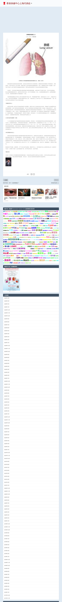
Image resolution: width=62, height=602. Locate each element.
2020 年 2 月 (6, 494)
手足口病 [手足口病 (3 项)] (31, 190)
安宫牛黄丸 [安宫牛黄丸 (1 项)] (33, 213)
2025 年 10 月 (7, 292)
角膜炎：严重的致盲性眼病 (10, 175)
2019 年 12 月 (7, 500)
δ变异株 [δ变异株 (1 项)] (44, 234)
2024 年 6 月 (6, 339)
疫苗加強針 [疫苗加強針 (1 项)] (5, 209)
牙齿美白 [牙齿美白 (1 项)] (31, 199)
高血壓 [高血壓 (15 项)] (6, 229)
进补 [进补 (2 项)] (20, 211)
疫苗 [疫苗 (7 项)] (31, 216)
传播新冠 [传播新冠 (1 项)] (32, 225)
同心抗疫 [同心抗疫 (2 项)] (21, 209)
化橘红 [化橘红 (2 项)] (53, 230)
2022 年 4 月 (6, 417)
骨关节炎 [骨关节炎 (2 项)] (54, 197)
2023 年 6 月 (6, 375)
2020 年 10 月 (7, 470)
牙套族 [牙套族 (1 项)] (47, 227)
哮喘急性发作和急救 (37, 174)
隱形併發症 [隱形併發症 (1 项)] (36, 237)
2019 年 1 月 (6, 532)
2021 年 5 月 (6, 449)
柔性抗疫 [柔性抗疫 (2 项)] (45, 232)
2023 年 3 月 (6, 384)
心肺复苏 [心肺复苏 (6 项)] (35, 234)
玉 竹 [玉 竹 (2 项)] (32, 237)
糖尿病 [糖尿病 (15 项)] (40, 194)
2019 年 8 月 (6, 512)
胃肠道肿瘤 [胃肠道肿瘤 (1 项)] (34, 188)
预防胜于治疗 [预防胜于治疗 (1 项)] (11, 190)
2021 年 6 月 (6, 446)
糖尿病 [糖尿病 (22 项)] (41, 229)
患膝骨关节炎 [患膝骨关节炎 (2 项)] (10, 202)
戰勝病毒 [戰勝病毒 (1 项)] (9, 218)
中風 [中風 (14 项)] (38, 227)
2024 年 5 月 (6, 342)
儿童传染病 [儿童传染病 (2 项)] (12, 199)
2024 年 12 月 (7, 322)
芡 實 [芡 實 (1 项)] (9, 209)
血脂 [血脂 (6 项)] (14, 213)
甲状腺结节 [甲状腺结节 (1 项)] (26, 190)
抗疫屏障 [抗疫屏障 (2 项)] (15, 188)
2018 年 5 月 (6, 556)
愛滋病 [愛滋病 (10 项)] (6, 239)
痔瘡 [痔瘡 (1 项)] (38, 188)
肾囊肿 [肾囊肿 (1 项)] (56, 211)
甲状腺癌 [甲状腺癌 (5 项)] (22, 204)
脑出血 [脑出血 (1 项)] (29, 202)
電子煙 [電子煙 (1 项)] (45, 225)
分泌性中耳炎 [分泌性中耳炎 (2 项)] (6, 225)
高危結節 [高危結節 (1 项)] (24, 216)
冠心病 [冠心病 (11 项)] (37, 190)
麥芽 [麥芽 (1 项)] (54, 195)
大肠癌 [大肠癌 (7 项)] (47, 190)
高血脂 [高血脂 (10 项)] (53, 199)
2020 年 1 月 (6, 497)
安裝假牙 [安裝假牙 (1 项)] (21, 202)
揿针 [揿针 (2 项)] (50, 223)
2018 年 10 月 (7, 541)
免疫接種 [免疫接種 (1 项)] (55, 227)
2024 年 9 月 (6, 330)
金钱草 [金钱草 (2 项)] (6, 192)
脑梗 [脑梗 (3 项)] (22, 192)
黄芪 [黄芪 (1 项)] (30, 237)
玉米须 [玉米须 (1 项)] (36, 220)
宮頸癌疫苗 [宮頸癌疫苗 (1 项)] (34, 230)
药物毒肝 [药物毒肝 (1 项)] (36, 197)
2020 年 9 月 (6, 473)
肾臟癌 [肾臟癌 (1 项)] (33, 218)
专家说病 (34, 13)
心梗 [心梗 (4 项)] (22, 207)
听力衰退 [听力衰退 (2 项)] (36, 216)
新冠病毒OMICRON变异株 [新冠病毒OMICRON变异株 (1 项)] (27, 195)
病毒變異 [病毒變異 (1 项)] (26, 234)
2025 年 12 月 (7, 286)
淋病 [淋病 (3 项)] (36, 223)
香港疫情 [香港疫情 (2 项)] (25, 223)
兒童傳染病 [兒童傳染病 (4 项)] (53, 220)
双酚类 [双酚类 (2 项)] (45, 218)
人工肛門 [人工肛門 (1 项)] (55, 204)
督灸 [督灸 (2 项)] (14, 220)
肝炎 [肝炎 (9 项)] (42, 211)
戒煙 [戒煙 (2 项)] (4, 232)
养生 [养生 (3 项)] (19, 206)
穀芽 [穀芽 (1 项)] (40, 188)
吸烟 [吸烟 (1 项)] (55, 188)
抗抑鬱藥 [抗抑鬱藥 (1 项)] (40, 216)
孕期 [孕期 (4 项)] (20, 195)
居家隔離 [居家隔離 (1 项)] (54, 225)
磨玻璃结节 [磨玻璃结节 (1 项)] (37, 232)
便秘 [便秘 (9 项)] (46, 188)
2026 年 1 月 (6, 283)
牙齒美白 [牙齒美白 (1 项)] (42, 199)
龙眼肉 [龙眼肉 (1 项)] (10, 195)
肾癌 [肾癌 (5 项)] (13, 195)
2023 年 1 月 (6, 390)
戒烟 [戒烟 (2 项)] (51, 204)
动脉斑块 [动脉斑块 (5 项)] (16, 227)
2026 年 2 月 (6, 280)
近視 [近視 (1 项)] (36, 199)
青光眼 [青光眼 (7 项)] (47, 204)
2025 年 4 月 (6, 310)
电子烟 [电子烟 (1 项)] (10, 192)
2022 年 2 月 (6, 423)
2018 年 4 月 (6, 559)
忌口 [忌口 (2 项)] (34, 211)
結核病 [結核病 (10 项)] (33, 204)
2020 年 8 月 (6, 476)
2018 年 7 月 (6, 550)
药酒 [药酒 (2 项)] (39, 225)
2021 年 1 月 (6, 461)
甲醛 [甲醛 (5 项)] (48, 192)
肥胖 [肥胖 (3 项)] (31, 230)
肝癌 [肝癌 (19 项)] (50, 229)
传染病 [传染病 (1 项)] (17, 213)
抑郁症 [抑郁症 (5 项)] (29, 223)
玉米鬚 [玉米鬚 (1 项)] (16, 195)
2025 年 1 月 (6, 319)
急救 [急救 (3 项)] (5, 202)
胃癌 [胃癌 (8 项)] (53, 216)
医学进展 (6, 584)
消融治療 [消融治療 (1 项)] (11, 227)
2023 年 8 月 (6, 369)
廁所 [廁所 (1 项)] (51, 190)
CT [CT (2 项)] (46, 230)
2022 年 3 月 (6, 420)
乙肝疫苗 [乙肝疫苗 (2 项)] (15, 206)
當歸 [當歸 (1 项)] (34, 199)
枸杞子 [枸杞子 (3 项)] (15, 225)
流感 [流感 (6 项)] (9, 204)
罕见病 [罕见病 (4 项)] (8, 234)
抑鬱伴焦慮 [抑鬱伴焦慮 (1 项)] (48, 209)
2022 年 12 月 (7, 393)
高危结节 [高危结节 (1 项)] (57, 213)
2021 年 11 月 (7, 431)
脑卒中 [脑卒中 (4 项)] (40, 220)
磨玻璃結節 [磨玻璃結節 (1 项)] (45, 206)
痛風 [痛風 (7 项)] (52, 223)
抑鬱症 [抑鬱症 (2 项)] (22, 234)
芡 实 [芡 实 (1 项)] (37, 213)
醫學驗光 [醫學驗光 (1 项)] (30, 234)
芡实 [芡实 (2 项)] (33, 223)
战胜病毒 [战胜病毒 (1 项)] (47, 237)
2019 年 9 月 (6, 509)
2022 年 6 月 (6, 411)
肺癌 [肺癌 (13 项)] (27, 229)
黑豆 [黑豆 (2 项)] (48, 220)
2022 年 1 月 (6, 425)
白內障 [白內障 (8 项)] (35, 192)
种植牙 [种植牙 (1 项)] (41, 225)
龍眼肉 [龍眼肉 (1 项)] (54, 192)
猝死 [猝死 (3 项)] (55, 202)
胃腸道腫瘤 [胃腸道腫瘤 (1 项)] (38, 211)
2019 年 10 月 (7, 506)
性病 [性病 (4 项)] (51, 192)
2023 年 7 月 (6, 372)
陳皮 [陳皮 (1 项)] (58, 204)
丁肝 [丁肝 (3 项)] (12, 237)
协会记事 (6, 593)
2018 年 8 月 (6, 547)
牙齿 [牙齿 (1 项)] (29, 216)
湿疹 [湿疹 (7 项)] (44, 209)
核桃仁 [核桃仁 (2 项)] (22, 190)
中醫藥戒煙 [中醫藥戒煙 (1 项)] (22, 239)
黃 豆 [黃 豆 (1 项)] (40, 213)
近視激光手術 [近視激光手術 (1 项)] (43, 192)
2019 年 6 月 (6, 518)
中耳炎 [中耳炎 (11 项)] (14, 204)
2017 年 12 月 (7, 571)
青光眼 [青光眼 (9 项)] (7, 222)
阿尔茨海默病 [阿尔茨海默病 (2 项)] (28, 227)
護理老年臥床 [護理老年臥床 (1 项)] (51, 188)
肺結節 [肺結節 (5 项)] (49, 197)
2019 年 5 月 (6, 521)
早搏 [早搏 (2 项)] (26, 188)
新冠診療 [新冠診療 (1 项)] (48, 234)
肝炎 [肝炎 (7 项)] (38, 204)
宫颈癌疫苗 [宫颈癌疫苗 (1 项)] (26, 209)
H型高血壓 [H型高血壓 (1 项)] (15, 239)
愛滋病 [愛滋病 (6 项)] (16, 202)
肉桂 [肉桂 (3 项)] (21, 237)
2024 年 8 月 (6, 333)
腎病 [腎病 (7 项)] (47, 213)
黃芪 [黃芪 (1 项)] (21, 216)
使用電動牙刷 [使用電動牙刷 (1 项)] (22, 227)
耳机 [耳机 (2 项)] (13, 192)
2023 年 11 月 (7, 360)
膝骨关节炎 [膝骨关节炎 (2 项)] (14, 218)
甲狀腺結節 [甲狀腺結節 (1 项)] (19, 218)
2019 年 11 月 (7, 503)
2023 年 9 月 (6, 366)
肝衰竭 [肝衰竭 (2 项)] (19, 230)
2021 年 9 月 (6, 437)
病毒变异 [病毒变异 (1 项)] (11, 213)
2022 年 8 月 (6, 405)
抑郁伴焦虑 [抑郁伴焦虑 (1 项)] (12, 234)
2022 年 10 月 (7, 399)
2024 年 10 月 (7, 327)
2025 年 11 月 (7, 289)
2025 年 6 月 (6, 304)
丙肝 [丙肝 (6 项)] (11, 239)
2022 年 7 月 (6, 408)
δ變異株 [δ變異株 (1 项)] (51, 195)
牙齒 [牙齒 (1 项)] (21, 223)
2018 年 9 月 (6, 544)
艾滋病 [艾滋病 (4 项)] (37, 218)
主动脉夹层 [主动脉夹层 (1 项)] (50, 206)
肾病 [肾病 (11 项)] (9, 197)
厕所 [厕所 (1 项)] (15, 232)
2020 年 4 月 (6, 488)
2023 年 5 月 (6, 378)
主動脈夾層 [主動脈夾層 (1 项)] (8, 232)
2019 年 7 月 (6, 515)
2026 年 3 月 (6, 277)
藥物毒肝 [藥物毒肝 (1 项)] (41, 218)
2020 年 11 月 (7, 467)
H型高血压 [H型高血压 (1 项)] (5, 197)
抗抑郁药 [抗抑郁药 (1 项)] (11, 211)
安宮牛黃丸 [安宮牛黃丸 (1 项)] (49, 225)
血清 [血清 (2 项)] (32, 211)
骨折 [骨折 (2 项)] (47, 202)
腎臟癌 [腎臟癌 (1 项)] (56, 223)
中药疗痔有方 (21, 174)
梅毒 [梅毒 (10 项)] (43, 197)
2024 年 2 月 (6, 351)
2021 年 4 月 (6, 452)
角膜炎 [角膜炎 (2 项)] (17, 209)
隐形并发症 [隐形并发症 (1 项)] (8, 188)
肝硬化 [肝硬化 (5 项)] (40, 202)
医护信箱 (6, 587)
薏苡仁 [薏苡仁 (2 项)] (16, 199)
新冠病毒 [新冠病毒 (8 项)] (26, 192)
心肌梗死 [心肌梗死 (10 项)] (13, 222)
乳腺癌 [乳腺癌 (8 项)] (27, 220)
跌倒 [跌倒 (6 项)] (43, 223)
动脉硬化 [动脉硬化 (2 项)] (29, 218)
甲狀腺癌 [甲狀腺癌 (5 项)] (56, 207)
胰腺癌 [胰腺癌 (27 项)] (7, 236)
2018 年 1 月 (6, 568)
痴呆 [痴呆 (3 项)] (24, 202)
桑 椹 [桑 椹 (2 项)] (56, 230)
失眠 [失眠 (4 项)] (36, 202)
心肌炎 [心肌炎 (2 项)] (5, 199)
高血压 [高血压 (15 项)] (26, 236)
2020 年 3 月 (6, 491)
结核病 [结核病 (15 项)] (20, 197)
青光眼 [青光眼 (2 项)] (40, 234)
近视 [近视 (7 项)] (36, 225)
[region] (11, 256)
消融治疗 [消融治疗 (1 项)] (30, 206)
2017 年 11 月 (7, 574)
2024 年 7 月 (6, 336)
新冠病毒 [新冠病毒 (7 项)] (25, 211)
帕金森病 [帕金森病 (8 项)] (27, 197)
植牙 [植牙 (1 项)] (50, 211)
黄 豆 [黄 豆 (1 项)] (19, 192)
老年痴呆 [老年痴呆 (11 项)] (38, 206)
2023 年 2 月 (6, 387)
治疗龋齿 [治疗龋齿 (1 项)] (29, 188)
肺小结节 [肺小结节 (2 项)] (39, 223)
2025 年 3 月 (6, 313)
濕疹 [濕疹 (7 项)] (51, 218)
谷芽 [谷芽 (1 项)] (49, 232)
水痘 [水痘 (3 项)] (53, 213)
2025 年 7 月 (6, 301)
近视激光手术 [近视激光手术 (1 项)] (6, 206)
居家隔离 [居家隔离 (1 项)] (7, 227)
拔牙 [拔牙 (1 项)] (25, 230)
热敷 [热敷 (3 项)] (44, 202)
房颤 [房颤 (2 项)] (48, 218)
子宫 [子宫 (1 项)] (8, 199)
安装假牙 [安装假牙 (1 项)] (34, 209)
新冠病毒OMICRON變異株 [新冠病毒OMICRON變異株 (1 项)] (25, 213)
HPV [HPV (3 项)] (31, 192)
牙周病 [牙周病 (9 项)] (42, 190)
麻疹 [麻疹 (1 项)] (30, 211)
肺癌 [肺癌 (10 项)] (20, 199)
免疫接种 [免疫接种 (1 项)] (52, 234)
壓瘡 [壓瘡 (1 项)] (26, 204)
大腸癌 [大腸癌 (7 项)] (18, 234)
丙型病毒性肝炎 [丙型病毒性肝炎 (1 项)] (47, 199)
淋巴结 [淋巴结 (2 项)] (42, 188)
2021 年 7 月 (6, 443)
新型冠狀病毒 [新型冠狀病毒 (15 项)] (13, 215)
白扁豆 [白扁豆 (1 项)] (17, 211)
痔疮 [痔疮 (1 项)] (27, 202)
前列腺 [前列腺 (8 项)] (52, 232)
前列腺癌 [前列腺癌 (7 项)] (25, 199)
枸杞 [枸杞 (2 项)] (39, 192)
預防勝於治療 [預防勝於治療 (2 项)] (21, 188)
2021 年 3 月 (6, 455)
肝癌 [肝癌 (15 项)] (5, 218)
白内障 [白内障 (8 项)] (13, 209)
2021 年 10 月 (7, 434)
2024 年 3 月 (6, 348)
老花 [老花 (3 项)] (22, 230)
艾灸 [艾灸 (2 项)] (57, 216)
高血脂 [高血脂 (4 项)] (46, 211)
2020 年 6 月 (6, 482)
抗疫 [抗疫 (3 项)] (30, 209)
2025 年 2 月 (6, 316)
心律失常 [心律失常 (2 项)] (27, 225)
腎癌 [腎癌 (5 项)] (41, 209)
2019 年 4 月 (6, 524)
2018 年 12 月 (7, 535)
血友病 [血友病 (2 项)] (16, 192)
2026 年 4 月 (6, 274)
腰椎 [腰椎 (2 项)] (4, 188)
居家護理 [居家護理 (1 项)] (25, 206)
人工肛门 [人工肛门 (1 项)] (54, 237)
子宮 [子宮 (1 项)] (12, 188)
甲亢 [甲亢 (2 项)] (40, 197)
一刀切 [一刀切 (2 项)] (52, 211)
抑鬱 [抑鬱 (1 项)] (46, 197)
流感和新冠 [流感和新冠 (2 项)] (14, 197)
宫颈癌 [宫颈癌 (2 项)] (38, 209)
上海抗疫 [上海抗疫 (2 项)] (24, 218)
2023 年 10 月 (7, 363)
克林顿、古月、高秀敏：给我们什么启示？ (51, 174)
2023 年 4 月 (6, 381)
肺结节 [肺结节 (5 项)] (45, 220)
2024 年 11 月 (7, 324)
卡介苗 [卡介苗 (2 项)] (18, 223)
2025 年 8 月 (6, 298)
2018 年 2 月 (6, 565)
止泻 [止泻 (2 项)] (19, 239)
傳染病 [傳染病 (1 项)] (33, 232)
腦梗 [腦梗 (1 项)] (27, 216)
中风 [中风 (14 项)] (11, 206)
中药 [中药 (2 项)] (38, 199)
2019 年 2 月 (6, 530)
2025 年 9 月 (6, 295)
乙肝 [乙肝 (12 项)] (35, 195)
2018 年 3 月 (6, 562)
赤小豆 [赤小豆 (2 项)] (44, 195)
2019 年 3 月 (6, 527)
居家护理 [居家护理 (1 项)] (51, 227)
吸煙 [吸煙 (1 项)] (41, 227)
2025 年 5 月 (6, 307)
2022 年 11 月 (7, 396)
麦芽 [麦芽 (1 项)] (57, 197)
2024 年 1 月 (6, 354)
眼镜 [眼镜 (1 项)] (24, 220)
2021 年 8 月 (6, 440)
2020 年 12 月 (7, 464)
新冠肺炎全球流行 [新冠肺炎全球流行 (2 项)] (47, 216)
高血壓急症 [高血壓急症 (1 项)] (5, 216)
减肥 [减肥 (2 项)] (17, 232)
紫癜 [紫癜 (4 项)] (47, 195)
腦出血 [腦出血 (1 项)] (54, 218)
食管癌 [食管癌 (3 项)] (11, 230)
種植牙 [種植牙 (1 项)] (50, 237)
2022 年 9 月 (6, 402)
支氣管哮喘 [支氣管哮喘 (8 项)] (9, 220)
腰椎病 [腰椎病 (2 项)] (34, 227)
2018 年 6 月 (6, 553)
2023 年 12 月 (7, 357)
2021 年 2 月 (6, 458)
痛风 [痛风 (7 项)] (12, 232)
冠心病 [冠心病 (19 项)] (17, 190)
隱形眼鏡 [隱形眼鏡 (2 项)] (6, 195)
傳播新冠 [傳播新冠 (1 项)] (15, 230)
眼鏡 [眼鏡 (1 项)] (18, 204)
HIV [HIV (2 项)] (51, 213)
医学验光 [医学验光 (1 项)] (33, 202)
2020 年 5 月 (6, 485)
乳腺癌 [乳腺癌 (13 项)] (51, 202)
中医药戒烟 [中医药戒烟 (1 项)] (42, 204)
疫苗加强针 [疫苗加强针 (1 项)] (43, 213)
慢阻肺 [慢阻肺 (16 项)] (42, 236)
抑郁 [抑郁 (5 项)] (56, 195)
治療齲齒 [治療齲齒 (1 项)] (29, 204)
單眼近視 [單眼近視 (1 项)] (44, 227)
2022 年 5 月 (6, 414)
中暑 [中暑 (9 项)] (20, 232)
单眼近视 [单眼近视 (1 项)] (54, 190)
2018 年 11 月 (7, 538)
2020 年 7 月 (6, 479)
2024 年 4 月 (6, 345)
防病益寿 (6, 590)
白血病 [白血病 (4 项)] (32, 197)
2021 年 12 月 (7, 429)
